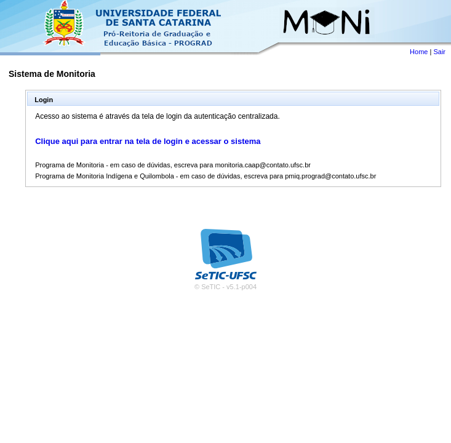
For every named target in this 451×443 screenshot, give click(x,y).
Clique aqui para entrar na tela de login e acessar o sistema (147, 141)
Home (419, 51)
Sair (439, 51)
